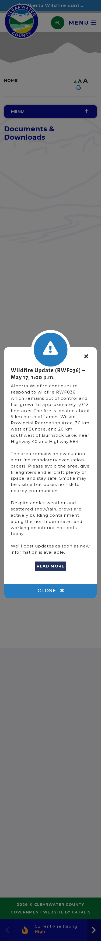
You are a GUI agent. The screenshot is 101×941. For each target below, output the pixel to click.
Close (50, 591)
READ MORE (50, 566)
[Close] (86, 356)
